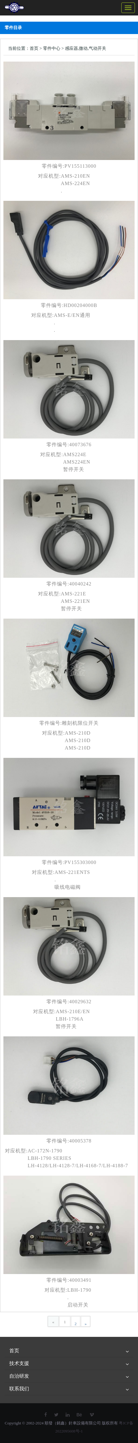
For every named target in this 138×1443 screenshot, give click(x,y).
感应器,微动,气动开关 (85, 48)
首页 (34, 48)
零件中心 (51, 48)
